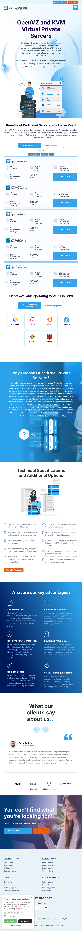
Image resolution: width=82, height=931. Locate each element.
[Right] (45, 729)
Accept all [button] (11, 921)
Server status (47, 885)
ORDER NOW (65, 176)
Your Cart (58, 2)
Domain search (47, 868)
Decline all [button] (25, 921)
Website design (48, 871)
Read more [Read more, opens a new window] (19, 909)
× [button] (32, 897)
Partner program (10, 888)
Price (30, 154)
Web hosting (8, 862)
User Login (72, 2)
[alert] (18, 912)
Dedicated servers (11, 871)
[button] (18, 926)
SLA (61, 925)
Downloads (46, 891)
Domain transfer (48, 865)
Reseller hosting (10, 865)
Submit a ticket (47, 882)
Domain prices (47, 862)
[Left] (36, 729)
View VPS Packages (14, 570)
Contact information (11, 891)
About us (7, 885)
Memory (44, 154)
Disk (51, 154)
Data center (8, 882)
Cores (37, 154)
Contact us (41, 831)
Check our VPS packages (17, 831)
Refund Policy (51, 925)
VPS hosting (8, 868)
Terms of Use (38, 925)
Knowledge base (48, 888)
